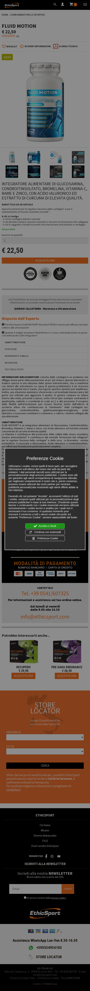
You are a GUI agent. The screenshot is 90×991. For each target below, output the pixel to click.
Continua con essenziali (45, 532)
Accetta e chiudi (45, 526)
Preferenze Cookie (45, 538)
